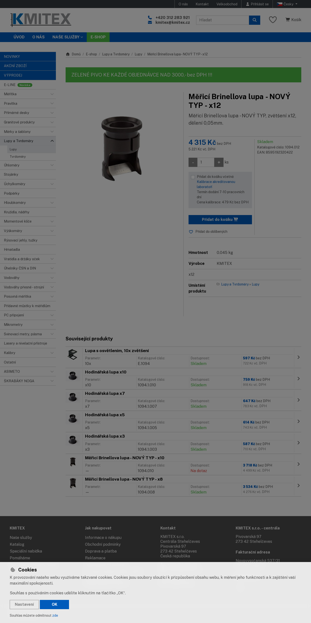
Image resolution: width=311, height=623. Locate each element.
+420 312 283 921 (173, 17)
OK (54, 604)
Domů (73, 54)
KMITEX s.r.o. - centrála (258, 528)
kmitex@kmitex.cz (173, 22)
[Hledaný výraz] (222, 20)
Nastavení (24, 604)
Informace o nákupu (103, 537)
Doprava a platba (101, 551)
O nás (183, 4)
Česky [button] (285, 4)
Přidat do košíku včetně (223, 190)
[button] (52, 94)
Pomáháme (20, 558)
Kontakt (202, 4)
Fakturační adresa (253, 552)
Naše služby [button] (65, 37)
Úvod (19, 37)
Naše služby (21, 537)
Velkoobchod (226, 4)
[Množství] (205, 162)
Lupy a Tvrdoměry (116, 54)
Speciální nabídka (26, 551)
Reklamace (95, 558)
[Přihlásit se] (257, 4)
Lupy (13, 149)
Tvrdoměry (18, 156)
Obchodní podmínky (103, 544)
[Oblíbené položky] (273, 20)
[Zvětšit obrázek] (122, 148)
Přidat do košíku (220, 219)
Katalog (17, 544)
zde (55, 615)
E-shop (91, 54)
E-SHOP (98, 37)
